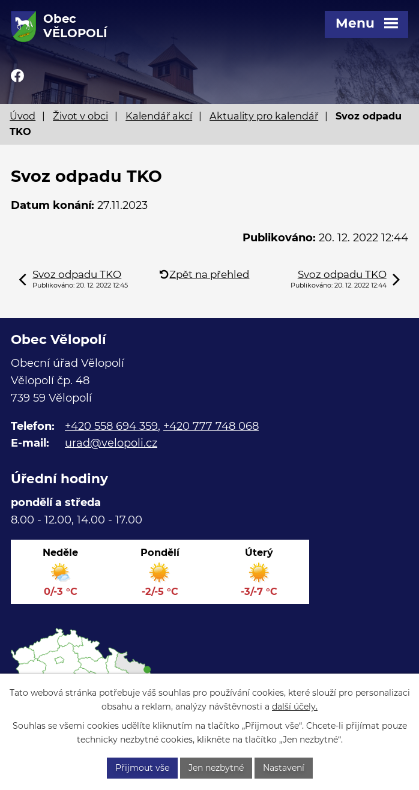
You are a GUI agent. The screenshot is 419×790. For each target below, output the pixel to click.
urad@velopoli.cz (111, 443)
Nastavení (283, 767)
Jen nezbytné (216, 767)
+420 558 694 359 (111, 426)
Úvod (22, 116)
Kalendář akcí (158, 116)
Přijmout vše (142, 767)
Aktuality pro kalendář (264, 116)
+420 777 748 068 (211, 426)
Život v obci (80, 116)
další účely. (295, 706)
